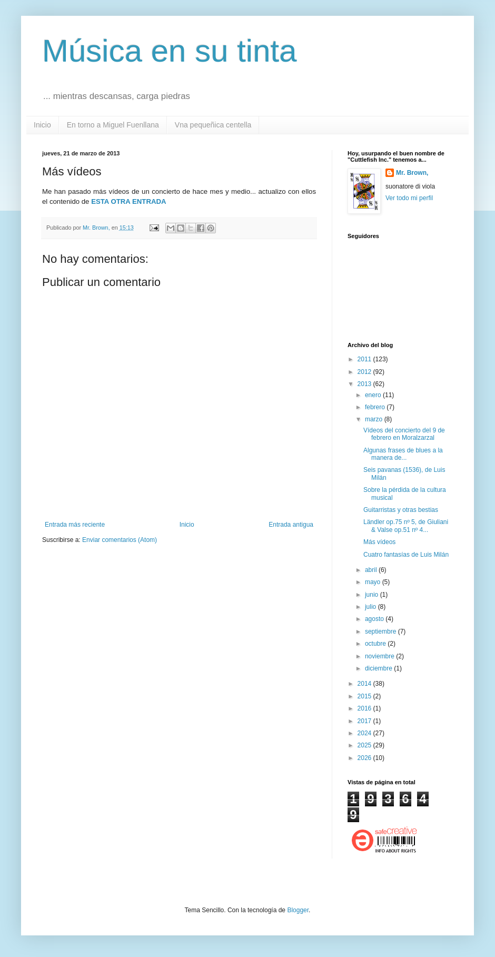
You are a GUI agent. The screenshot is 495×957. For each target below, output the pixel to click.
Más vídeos (379, 542)
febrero (376, 407)
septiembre (381, 631)
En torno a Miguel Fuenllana (113, 125)
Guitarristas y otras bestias (400, 510)
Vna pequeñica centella (213, 125)
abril (372, 570)
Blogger (298, 910)
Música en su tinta (169, 50)
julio (371, 606)
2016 (365, 708)
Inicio (42, 125)
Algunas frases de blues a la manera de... (403, 454)
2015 (365, 696)
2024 (365, 733)
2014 (365, 683)
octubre (376, 643)
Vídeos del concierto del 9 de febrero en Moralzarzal (404, 434)
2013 (365, 384)
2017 (365, 721)
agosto (375, 619)
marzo (374, 419)
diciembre (379, 668)
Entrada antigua (291, 524)
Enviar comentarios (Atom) (119, 540)
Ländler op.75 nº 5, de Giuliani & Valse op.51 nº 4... (405, 525)
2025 (365, 745)
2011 (365, 359)
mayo (373, 582)
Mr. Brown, (412, 172)
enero (374, 395)
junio (372, 594)
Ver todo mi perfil (409, 198)
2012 (365, 372)
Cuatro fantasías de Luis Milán (406, 554)
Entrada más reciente (75, 524)
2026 (365, 758)
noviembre (380, 656)
